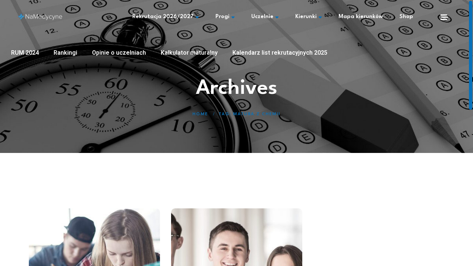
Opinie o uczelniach (119, 52)
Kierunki (308, 17)
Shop (406, 17)
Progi (225, 17)
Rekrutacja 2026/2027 (165, 17)
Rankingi (65, 52)
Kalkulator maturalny (189, 52)
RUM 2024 (25, 52)
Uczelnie (265, 17)
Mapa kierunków (360, 17)
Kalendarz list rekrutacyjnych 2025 (279, 52)
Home (200, 114)
